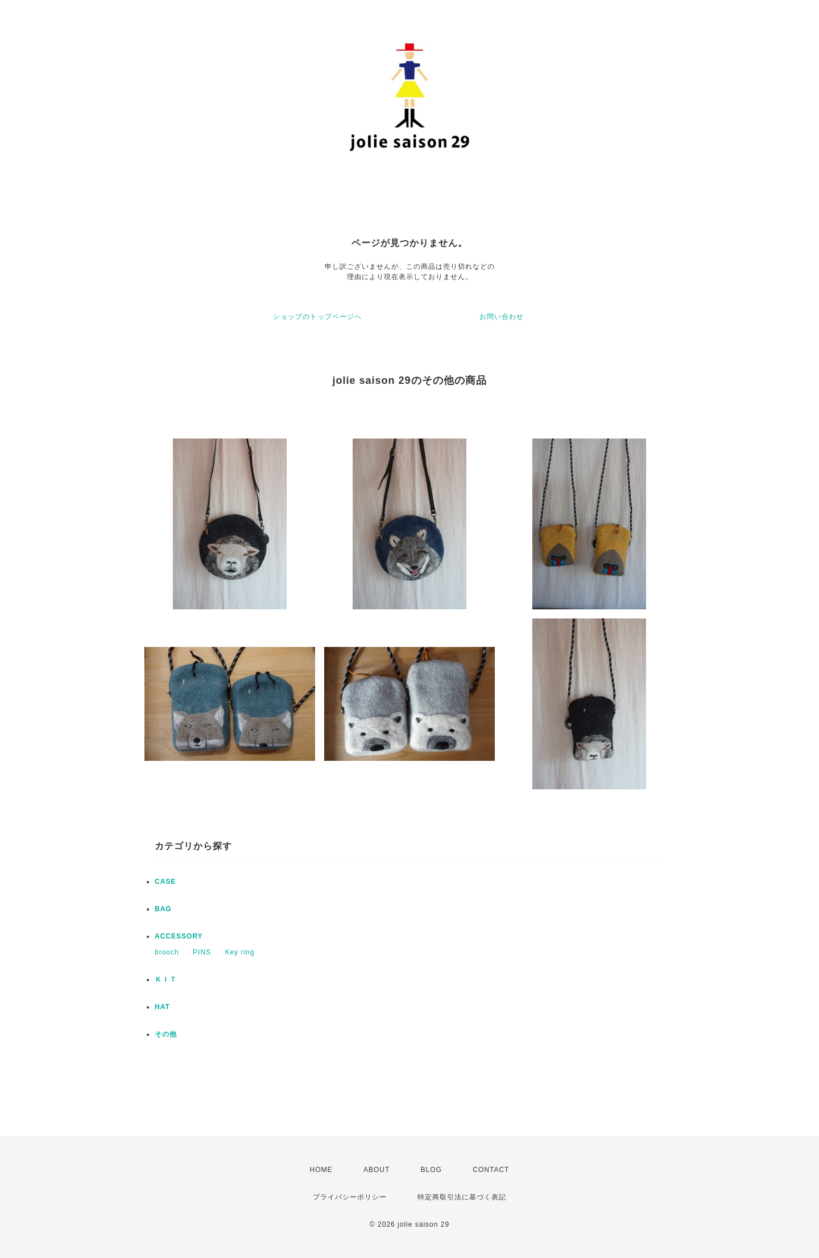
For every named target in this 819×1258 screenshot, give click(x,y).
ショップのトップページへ (317, 317)
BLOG (431, 1170)
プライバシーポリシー (350, 1197)
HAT (162, 1007)
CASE (165, 882)
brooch (167, 952)
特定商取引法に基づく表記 (461, 1197)
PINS (202, 952)
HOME (321, 1170)
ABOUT (376, 1170)
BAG (163, 909)
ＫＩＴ (166, 980)
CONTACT (491, 1170)
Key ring (239, 952)
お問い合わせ (501, 317)
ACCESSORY (179, 936)
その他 (166, 1034)
